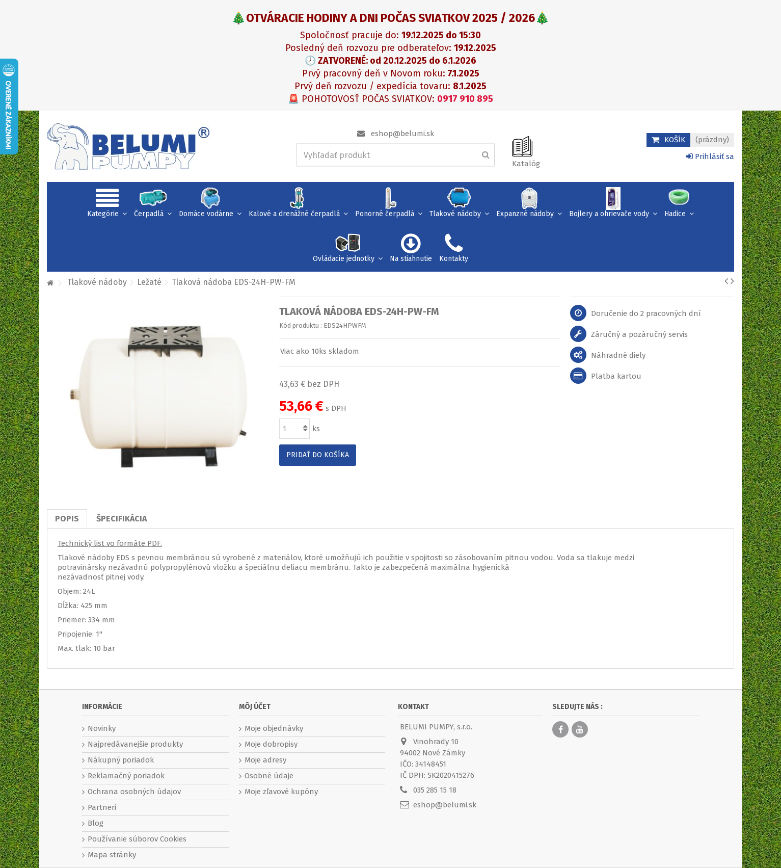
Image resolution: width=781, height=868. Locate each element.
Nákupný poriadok (121, 760)
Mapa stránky (112, 854)
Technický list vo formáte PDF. (110, 543)
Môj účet (255, 706)
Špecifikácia (121, 518)
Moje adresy (265, 760)
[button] (107, 204)
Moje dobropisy (271, 744)
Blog (95, 823)
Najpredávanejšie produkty (135, 744)
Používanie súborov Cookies (137, 839)
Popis (67, 518)
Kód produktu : (300, 325)
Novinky (102, 728)
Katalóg (526, 163)
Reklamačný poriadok (126, 775)
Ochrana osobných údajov (134, 791)
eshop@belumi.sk (402, 133)
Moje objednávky (274, 728)
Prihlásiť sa (710, 156)
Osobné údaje (269, 775)
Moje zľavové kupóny (281, 791)
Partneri (102, 807)
